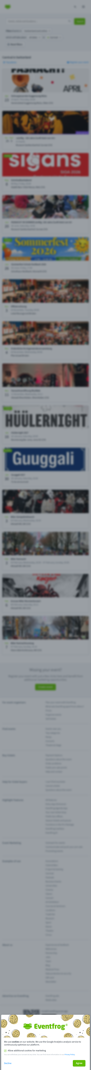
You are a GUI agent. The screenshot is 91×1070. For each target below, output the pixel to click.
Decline (7, 1063)
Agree (79, 1063)
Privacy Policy (70, 1054)
